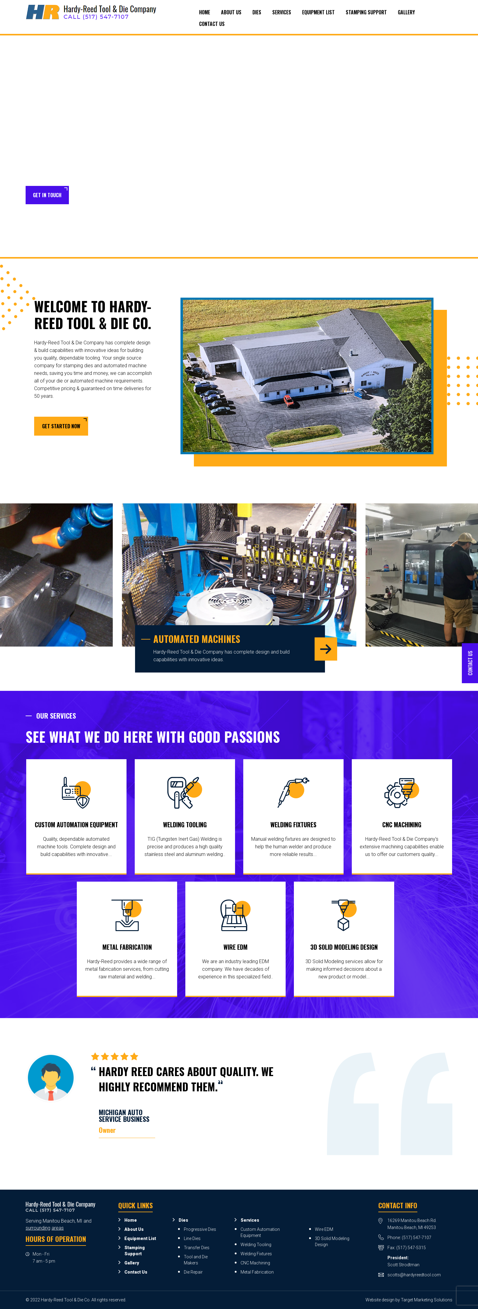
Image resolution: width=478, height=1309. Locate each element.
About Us (231, 12)
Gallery (406, 12)
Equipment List (318, 12)
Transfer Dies (196, 1247)
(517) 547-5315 (411, 1247)
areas (58, 1228)
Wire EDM (235, 947)
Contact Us (212, 23)
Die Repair (193, 1272)
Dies (256, 12)
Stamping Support (366, 12)
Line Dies (192, 1238)
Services (281, 12)
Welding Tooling (185, 824)
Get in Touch (47, 195)
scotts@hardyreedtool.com (414, 1274)
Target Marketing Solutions (426, 1299)
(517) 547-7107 (416, 1237)
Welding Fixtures (293, 824)
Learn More (96, 195)
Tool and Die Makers (196, 1259)
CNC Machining (401, 824)
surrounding (38, 1228)
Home (204, 12)
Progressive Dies (200, 1229)
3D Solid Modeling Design (344, 947)
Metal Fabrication (127, 947)
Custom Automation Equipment (76, 824)
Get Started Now (61, 426)
